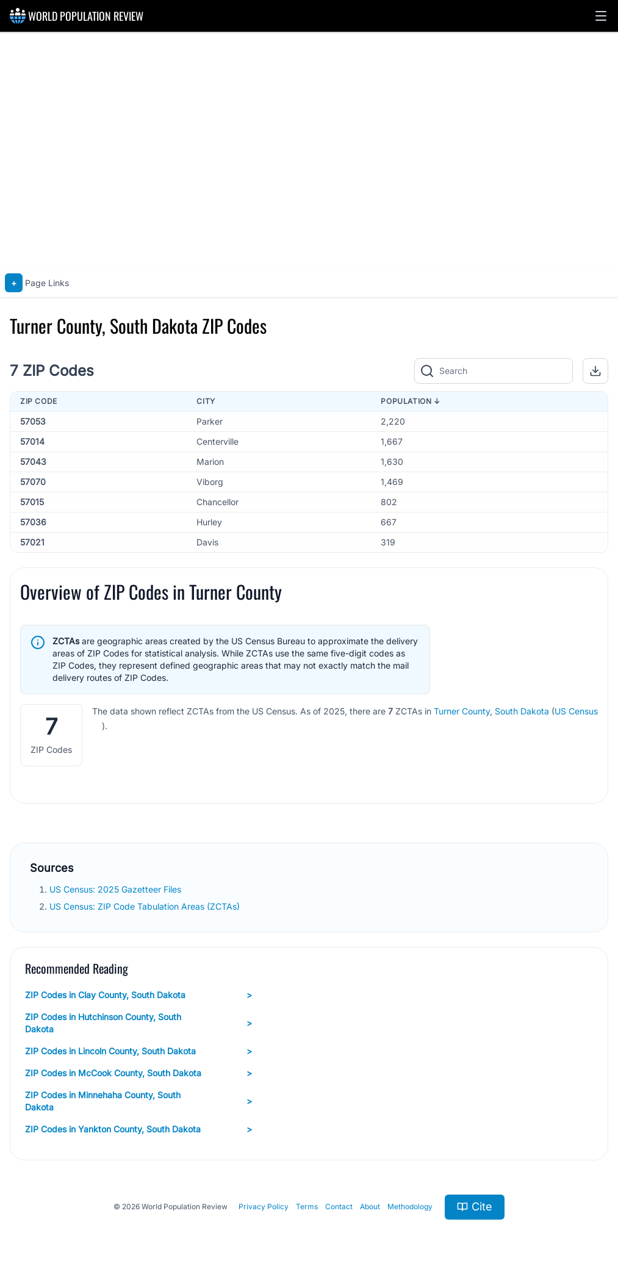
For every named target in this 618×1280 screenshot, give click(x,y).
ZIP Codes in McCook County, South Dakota (138, 1073)
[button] (601, 16)
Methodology (410, 1206)
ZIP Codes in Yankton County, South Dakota (138, 1129)
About (370, 1206)
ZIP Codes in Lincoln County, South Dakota (138, 1051)
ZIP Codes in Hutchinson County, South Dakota (138, 1023)
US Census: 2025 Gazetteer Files (116, 889)
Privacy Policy (264, 1206)
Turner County (462, 711)
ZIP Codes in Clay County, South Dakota (138, 995)
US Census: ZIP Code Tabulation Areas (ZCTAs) (145, 906)
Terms (307, 1206)
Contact (339, 1206)
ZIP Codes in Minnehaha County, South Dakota (138, 1101)
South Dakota (522, 711)
